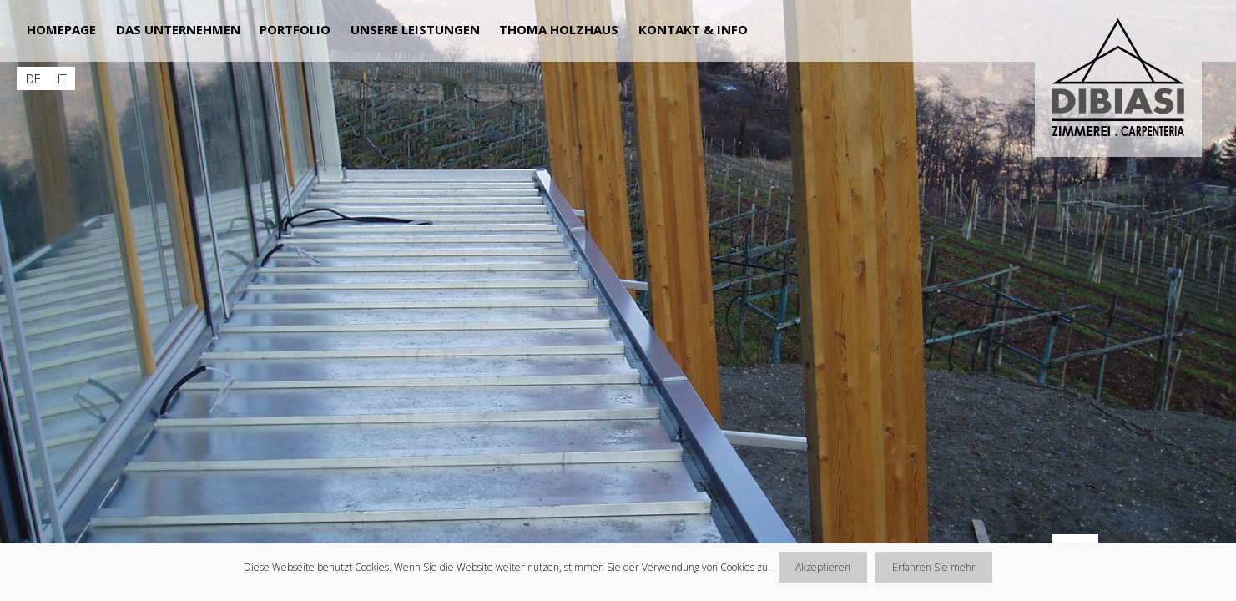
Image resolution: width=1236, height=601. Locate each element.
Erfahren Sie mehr (934, 567)
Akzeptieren (822, 567)
